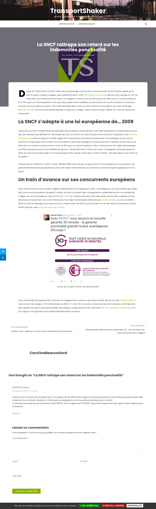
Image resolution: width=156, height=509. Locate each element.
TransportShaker (78, 11)
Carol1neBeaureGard (86, 55)
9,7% (71, 304)
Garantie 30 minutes (96, 95)
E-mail (84, 461)
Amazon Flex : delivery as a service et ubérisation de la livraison (41, 331)
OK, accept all (89, 506)
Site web (17, 475)
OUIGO (66, 196)
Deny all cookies (113, 506)
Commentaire (20, 438)
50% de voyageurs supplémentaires (119, 307)
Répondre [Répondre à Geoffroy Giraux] (16, 413)
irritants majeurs (128, 300)
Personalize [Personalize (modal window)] (135, 506)
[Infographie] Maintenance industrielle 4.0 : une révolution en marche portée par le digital (115, 331)
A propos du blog (67, 24)
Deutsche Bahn (109, 199)
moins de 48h (27, 109)
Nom (16, 461)
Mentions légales (87, 24)
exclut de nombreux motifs (51, 207)
